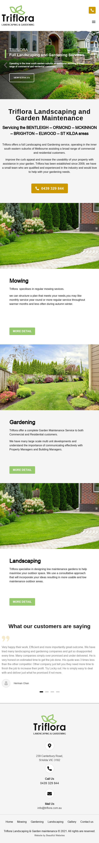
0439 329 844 (49, 783)
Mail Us (49, 803)
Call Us (49, 778)
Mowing (22, 821)
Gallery (72, 821)
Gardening (37, 821)
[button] (49, 21)
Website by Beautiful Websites (49, 835)
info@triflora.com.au (49, 808)
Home (9, 821)
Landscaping (55, 821)
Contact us (86, 821)
